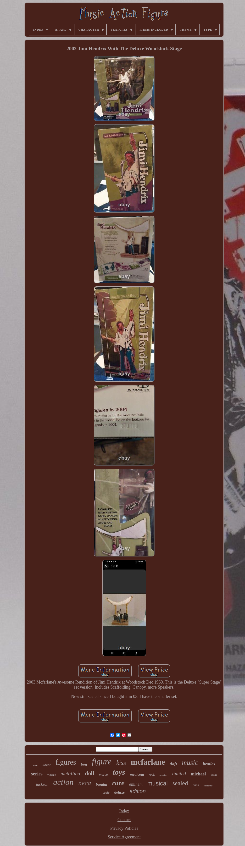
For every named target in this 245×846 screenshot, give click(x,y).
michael (198, 773)
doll (89, 773)
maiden (163, 775)
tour (35, 765)
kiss (121, 762)
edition (137, 791)
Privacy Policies (124, 828)
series (37, 773)
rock (152, 774)
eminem (136, 784)
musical (157, 783)
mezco (103, 774)
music (190, 762)
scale (106, 792)
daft (173, 763)
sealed (180, 783)
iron (84, 764)
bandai (101, 784)
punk (196, 785)
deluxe (119, 792)
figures (66, 762)
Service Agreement (124, 837)
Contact (124, 819)
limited (179, 773)
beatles (209, 764)
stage (214, 774)
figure (101, 761)
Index (124, 811)
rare (118, 783)
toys (119, 772)
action (63, 782)
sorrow (47, 764)
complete (208, 785)
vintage (51, 774)
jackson (42, 784)
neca (84, 783)
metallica (70, 773)
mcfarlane (148, 762)
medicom (137, 774)
